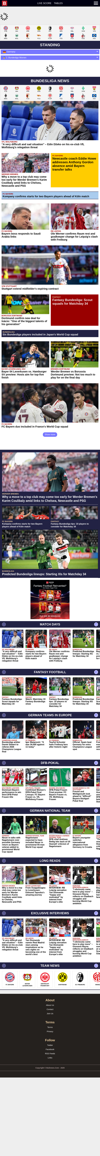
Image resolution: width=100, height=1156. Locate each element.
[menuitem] (6, 3)
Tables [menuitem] (58, 3)
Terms (50, 1062)
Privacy (50, 1066)
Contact (50, 1044)
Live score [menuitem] (44, 3)
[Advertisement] (50, 637)
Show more (50, 434)
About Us (50, 1040)
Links (50, 1092)
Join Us (50, 1048)
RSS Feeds (50, 1088)
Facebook (50, 1084)
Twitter (50, 1080)
